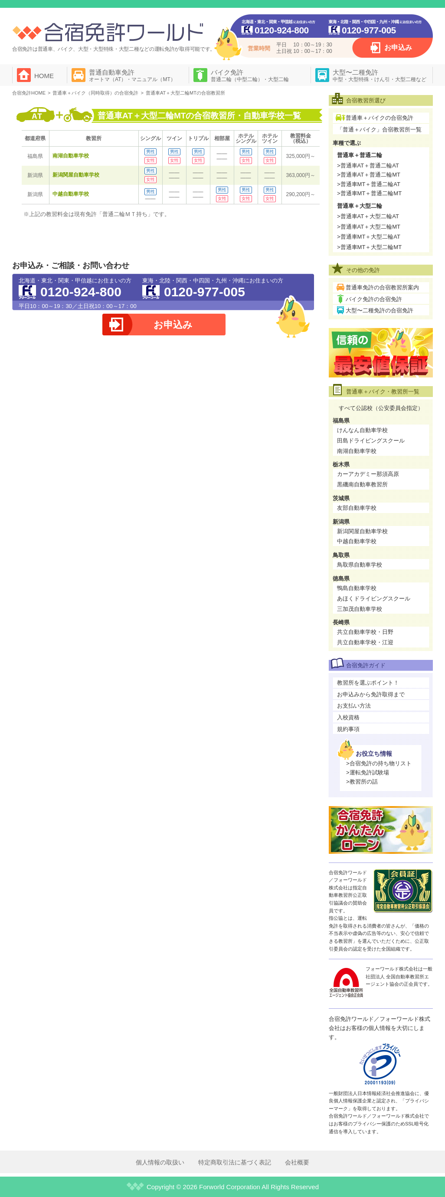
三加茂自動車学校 (359, 609)
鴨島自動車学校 (356, 588)
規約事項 (348, 729)
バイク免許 (250, 75)
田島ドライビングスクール (371, 440)
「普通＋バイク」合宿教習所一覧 (379, 129)
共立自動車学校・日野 (365, 632)
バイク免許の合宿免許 (374, 299)
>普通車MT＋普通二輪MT (369, 193)
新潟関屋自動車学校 (75, 175)
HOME (44, 75)
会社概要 (297, 1162)
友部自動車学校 (356, 508)
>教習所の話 (362, 781)
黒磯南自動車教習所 (362, 484)
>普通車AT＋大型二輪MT (368, 226)
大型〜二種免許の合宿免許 (379, 310)
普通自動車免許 (132, 75)
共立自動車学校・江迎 (365, 642)
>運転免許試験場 (367, 772)
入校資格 (348, 717)
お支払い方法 (354, 705)
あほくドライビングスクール (373, 598)
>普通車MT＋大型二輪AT (368, 236)
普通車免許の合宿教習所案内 (382, 287)
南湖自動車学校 (70, 156)
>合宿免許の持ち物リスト (379, 763)
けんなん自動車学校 (362, 430)
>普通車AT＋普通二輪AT (368, 165)
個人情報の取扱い (160, 1162)
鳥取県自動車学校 (359, 564)
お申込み (398, 47)
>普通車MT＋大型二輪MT (369, 247)
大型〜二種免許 (379, 75)
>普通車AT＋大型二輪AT (368, 216)
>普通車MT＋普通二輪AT (368, 184)
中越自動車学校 (70, 194)
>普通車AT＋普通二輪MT (368, 174)
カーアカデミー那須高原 (368, 474)
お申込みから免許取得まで (371, 694)
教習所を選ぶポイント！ (368, 682)
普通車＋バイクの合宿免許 (379, 118)
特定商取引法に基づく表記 (234, 1162)
